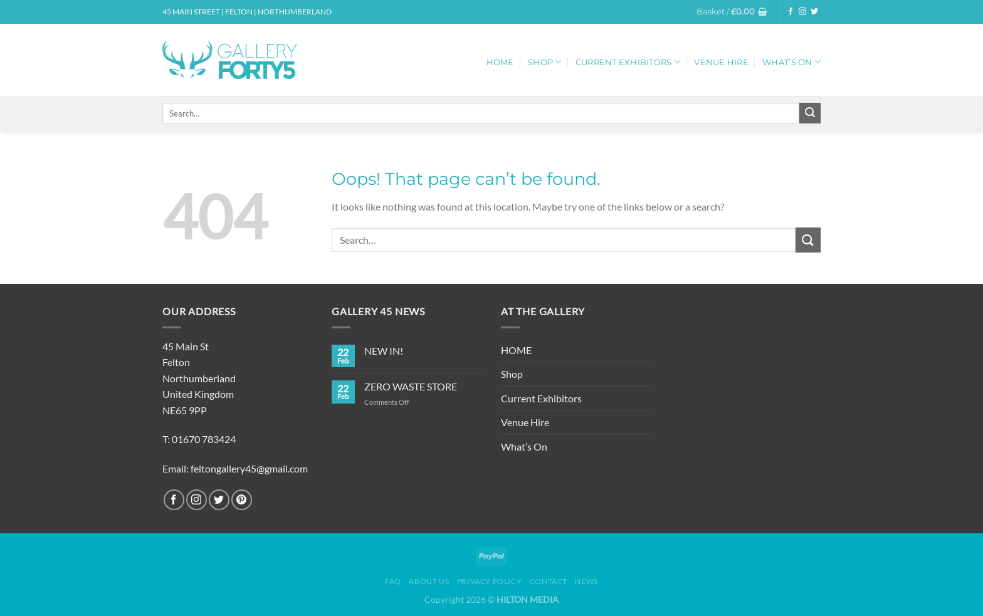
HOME (500, 62)
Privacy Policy (489, 581)
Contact (548, 581)
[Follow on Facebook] (790, 12)
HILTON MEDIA (528, 599)
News (586, 581)
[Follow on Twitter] (814, 12)
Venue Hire (721, 62)
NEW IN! (383, 351)
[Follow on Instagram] (802, 12)
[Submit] (810, 113)
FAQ (393, 581)
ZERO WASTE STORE (410, 386)
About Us (429, 581)
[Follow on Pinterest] (241, 499)
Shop (544, 62)
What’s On (791, 62)
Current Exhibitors (628, 62)
